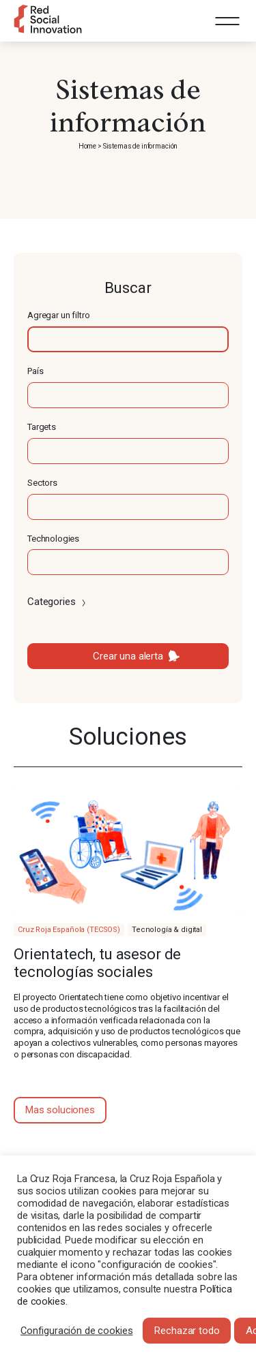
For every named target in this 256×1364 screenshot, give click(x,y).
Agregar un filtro (58, 315)
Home (87, 146)
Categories (57, 601)
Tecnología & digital (167, 929)
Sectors (42, 483)
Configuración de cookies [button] (76, 1330)
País (35, 371)
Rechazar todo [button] (186, 1330)
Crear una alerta (128, 656)
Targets (41, 427)
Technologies (53, 538)
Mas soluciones (60, 1110)
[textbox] (128, 339)
